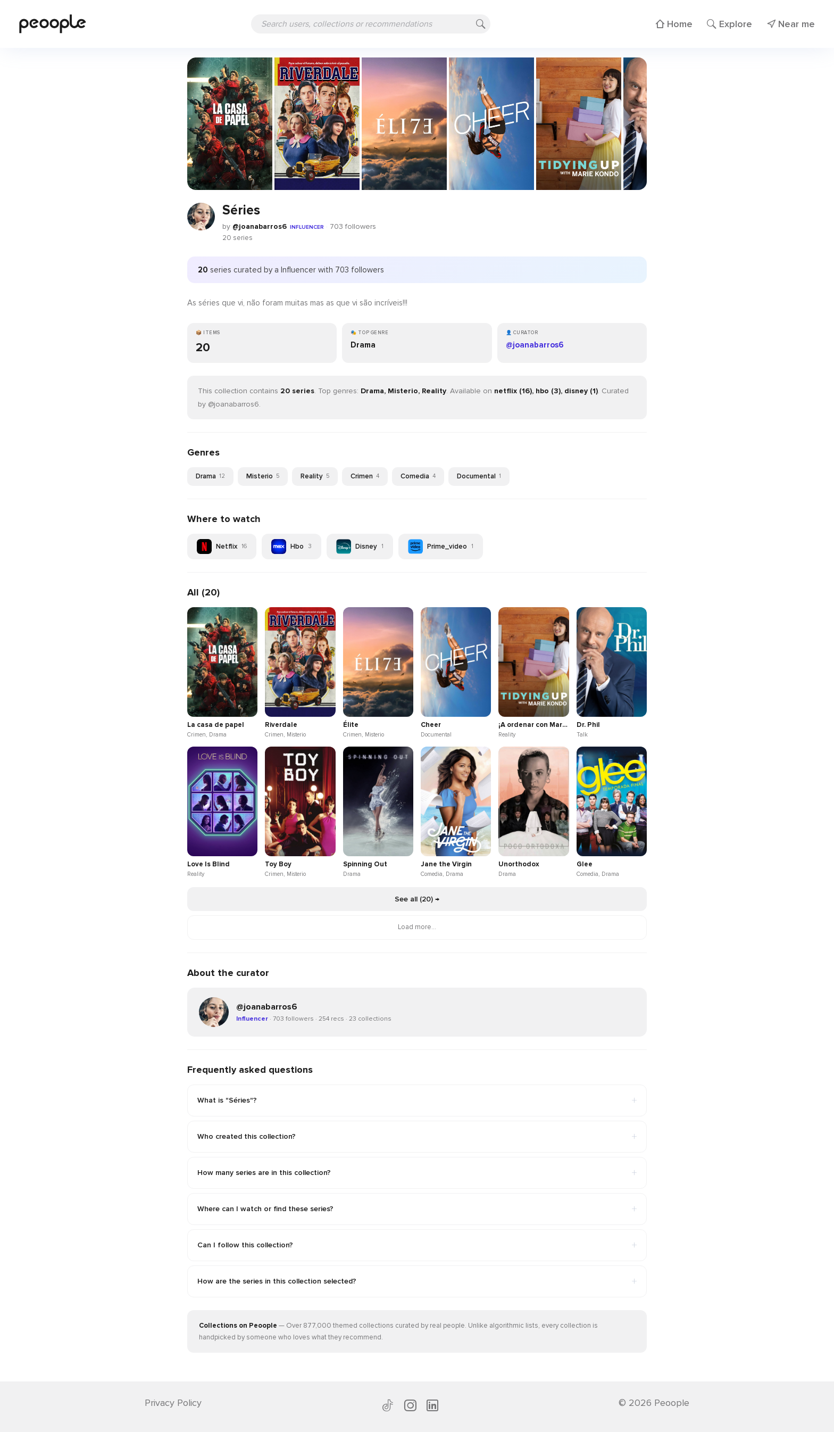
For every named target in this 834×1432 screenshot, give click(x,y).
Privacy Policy (173, 1403)
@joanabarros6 (259, 226)
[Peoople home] (52, 24)
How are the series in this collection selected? (417, 1281)
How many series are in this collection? (417, 1173)
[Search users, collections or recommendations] (370, 24)
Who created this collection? (417, 1137)
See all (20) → (417, 899)
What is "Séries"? (417, 1100)
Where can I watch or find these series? (417, 1209)
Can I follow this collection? (417, 1245)
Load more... (417, 927)
